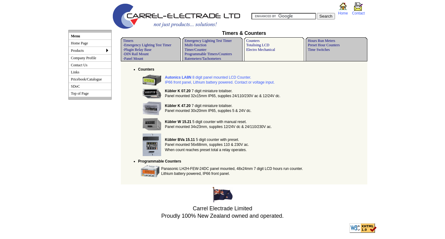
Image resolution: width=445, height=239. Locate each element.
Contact (358, 13)
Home (343, 13)
